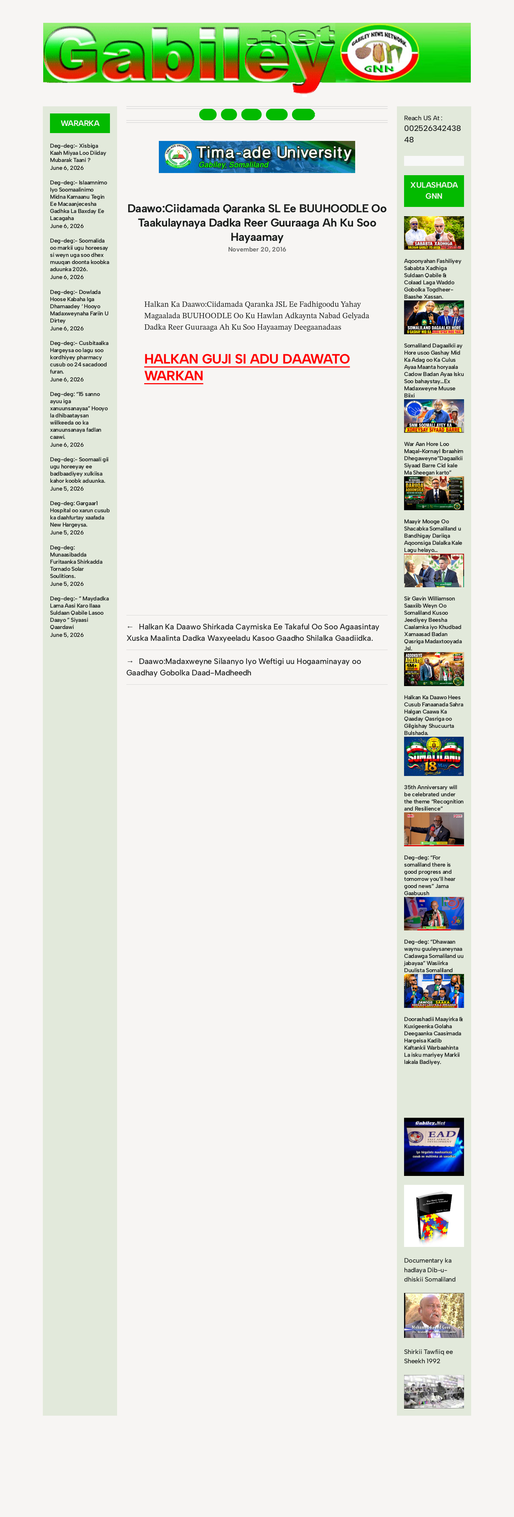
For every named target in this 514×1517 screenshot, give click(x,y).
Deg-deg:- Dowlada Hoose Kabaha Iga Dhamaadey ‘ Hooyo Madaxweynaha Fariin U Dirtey (79, 306)
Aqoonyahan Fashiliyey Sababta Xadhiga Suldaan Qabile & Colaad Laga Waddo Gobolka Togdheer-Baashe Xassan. (432, 279)
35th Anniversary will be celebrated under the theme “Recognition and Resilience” (434, 798)
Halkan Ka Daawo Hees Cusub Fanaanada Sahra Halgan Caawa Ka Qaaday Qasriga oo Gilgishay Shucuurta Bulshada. (433, 715)
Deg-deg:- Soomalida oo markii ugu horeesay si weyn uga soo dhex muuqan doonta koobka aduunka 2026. (79, 255)
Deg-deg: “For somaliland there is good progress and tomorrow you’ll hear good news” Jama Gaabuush (429, 875)
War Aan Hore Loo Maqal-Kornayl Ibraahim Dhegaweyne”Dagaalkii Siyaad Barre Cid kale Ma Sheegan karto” (433, 458)
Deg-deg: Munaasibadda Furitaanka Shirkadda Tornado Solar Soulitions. (76, 561)
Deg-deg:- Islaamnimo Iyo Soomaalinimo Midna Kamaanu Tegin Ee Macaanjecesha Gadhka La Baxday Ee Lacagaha (78, 200)
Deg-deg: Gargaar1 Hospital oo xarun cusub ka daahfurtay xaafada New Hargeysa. (80, 514)
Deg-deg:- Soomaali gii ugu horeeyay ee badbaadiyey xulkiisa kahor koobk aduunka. (79, 470)
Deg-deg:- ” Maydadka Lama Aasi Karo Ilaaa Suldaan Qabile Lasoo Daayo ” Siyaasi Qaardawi (79, 612)
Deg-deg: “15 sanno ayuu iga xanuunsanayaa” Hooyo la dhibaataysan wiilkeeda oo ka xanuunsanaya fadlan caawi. (79, 415)
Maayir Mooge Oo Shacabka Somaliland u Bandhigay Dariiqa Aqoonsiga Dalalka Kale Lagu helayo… (433, 535)
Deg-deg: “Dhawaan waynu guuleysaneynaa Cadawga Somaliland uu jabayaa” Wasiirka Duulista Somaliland (433, 956)
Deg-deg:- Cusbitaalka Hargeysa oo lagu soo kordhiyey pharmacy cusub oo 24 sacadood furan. (79, 357)
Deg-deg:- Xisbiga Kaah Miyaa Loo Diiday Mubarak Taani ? (78, 152)
